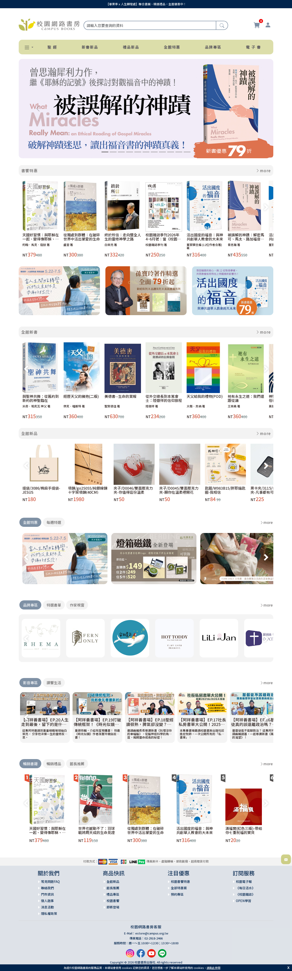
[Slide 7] (154, 152)
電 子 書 (253, 47)
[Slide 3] (121, 152)
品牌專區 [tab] (30, 605)
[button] (27, 47)
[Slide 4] (129, 152)
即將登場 (113, 907)
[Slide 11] (187, 152)
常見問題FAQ (50, 881)
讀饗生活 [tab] (54, 682)
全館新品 (29, 433)
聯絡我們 (47, 888)
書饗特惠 (29, 170)
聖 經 (52, 47)
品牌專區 (213, 47)
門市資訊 (47, 894)
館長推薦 (113, 888)
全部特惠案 (179, 888)
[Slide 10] (178, 152)
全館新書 (29, 332)
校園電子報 (244, 881)
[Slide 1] (105, 152)
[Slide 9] (170, 152)
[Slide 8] (162, 152)
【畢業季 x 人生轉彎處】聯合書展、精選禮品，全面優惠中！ (146, 4)
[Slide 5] (137, 152)
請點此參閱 (213, 968)
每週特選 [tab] (54, 522)
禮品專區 (113, 894)
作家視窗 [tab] (77, 605)
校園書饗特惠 (180, 881)
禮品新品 (131, 47)
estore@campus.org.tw (151, 933)
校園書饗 (113, 900)
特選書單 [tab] (54, 605)
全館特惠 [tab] (30, 522)
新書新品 (90, 47)
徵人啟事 (47, 900)
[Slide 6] (146, 152)
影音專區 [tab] (30, 682)
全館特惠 (172, 47)
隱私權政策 (49, 913)
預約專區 (177, 894)
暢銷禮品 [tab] (54, 763)
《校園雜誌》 (245, 894)
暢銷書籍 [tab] (30, 763)
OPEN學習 (243, 900)
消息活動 (47, 907)
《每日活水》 (245, 888)
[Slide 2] (113, 152)
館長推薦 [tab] (77, 763)
